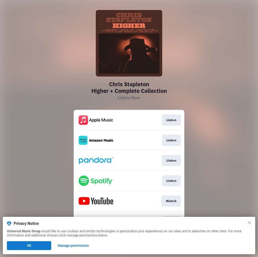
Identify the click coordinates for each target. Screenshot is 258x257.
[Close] (249, 222)
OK (29, 246)
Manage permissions (73, 246)
